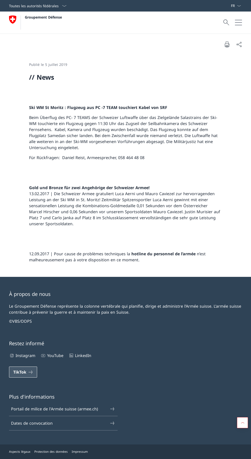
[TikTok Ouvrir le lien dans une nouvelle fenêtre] (23, 372)
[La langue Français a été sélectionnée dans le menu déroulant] (236, 6)
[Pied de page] (125, 451)
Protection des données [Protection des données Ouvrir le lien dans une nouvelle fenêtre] (51, 451)
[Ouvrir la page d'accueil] (35, 23)
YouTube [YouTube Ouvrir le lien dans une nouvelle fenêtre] (51, 355)
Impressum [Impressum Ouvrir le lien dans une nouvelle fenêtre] (80, 451)
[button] (242, 422)
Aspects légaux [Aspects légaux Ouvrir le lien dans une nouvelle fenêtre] (19, 451)
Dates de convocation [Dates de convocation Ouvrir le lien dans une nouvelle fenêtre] (63, 423)
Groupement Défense (43, 17)
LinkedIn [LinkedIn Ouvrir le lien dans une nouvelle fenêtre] (79, 355)
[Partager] (239, 44)
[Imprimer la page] (227, 44)
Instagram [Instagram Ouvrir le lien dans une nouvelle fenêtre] (22, 355)
